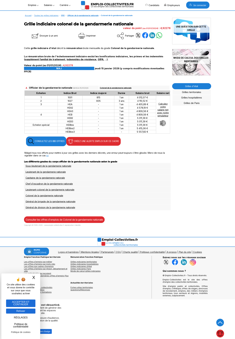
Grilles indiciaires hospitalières (84, 264)
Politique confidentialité (152, 252)
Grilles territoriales (191, 92)
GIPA (101, 59)
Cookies (197, 252)
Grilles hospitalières (191, 97)
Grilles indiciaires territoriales (83, 262)
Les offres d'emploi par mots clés (39, 264)
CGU (118, 252)
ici (47, 155)
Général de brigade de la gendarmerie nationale (50, 201)
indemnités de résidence (81, 59)
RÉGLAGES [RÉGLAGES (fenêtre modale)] (21, 317)
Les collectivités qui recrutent (37, 273)
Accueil (28, 15)
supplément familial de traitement (45, 59)
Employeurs (172, 5)
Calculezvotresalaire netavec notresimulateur (163, 114)
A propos (172, 252)
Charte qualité (130, 252)
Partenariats (107, 252)
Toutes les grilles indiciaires (46, 15)
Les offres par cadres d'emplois (39, 266)
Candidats (152, 5)
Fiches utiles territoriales (81, 287)
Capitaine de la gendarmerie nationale (45, 177)
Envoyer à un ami (44, 35)
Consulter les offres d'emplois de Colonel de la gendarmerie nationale (64, 219)
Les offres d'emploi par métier (38, 262)
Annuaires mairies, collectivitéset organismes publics (38, 288)
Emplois (33, 5)
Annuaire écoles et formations (38, 292)
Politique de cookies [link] (21, 332)
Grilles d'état (191, 86)
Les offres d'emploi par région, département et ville (45, 270)
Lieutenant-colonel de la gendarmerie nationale (50, 189)
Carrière (65, 5)
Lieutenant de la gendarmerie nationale (46, 172)
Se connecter (197, 5)
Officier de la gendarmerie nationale (83, 15)
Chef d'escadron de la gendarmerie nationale (49, 183)
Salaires (49, 5)
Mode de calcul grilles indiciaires (85, 271)
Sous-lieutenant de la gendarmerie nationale (48, 166)
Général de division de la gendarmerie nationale (50, 207)
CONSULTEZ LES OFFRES (46, 141)
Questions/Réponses (80, 290)
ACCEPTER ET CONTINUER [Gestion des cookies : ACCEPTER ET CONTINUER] (20, 303)
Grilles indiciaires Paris (80, 269)
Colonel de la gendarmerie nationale (115, 88)
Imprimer (87, 35)
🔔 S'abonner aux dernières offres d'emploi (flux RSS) (46, 277)
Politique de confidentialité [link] (20, 325)
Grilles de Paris (192, 103)
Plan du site (185, 252)
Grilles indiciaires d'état (81, 266)
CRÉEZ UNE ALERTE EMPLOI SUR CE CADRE (93, 141)
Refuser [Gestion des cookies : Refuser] (20, 311)
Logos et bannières (68, 252)
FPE (63, 15)
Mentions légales (90, 252)
